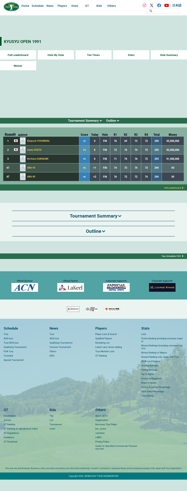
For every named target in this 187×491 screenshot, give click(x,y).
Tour (6, 345)
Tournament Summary (81, 122)
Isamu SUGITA (34, 151)
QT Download (10, 453)
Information (10, 427)
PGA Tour (8, 362)
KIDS (52, 367)
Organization (101, 431)
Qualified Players (103, 349)
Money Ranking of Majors (154, 364)
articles (7, 431)
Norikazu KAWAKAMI (38, 160)
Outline (114, 122)
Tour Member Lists (104, 362)
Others (53, 362)
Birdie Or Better (149, 394)
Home (25, 5)
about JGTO (101, 427)
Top (51, 427)
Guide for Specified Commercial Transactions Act (116, 459)
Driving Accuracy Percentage (155, 398)
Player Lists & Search (106, 345)
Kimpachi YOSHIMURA (38, 142)
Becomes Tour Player (106, 435)
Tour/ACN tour (11, 354)
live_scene (100, 440)
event (52, 440)
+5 (84, 160)
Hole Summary (168, 55)
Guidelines (9, 448)
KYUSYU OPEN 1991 (24, 41)
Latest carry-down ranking (108, 358)
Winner (18, 65)
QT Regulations (11, 444)
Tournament (56, 435)
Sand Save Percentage (152, 402)
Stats (131, 55)
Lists (143, 345)
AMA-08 (31, 178)
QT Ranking (101, 367)
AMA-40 (31, 169)
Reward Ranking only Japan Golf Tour (160, 368)
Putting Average (149, 381)
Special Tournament (14, 371)
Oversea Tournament (60, 358)
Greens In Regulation (151, 390)
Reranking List (102, 354)
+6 (84, 169)
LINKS (98, 448)
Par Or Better (147, 385)
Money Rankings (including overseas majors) (161, 358)
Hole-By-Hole (55, 55)
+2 (84, 142)
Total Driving (147, 407)
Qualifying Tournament (15, 358)
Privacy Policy (102, 453)
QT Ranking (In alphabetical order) (21, 440)
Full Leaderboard (18, 55)
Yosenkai (8, 367)
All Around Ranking (150, 372)
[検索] (166, 11)
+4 (84, 151)
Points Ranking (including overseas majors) (162, 351)
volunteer (100, 444)
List (51, 431)
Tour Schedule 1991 (171, 258)
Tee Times (93, 55)
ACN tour (8, 349)
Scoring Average (149, 377)
